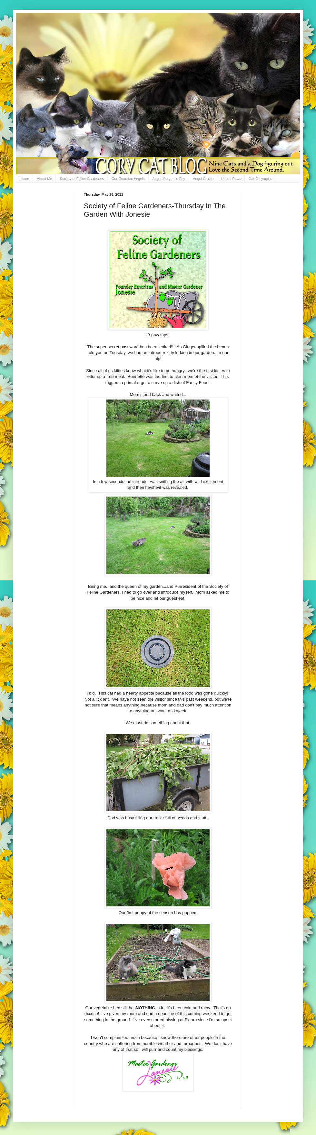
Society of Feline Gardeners (82, 179)
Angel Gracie (203, 179)
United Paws (231, 179)
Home (24, 179)
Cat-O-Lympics (260, 179)
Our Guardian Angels (128, 179)
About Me (44, 179)
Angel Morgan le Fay (169, 179)
